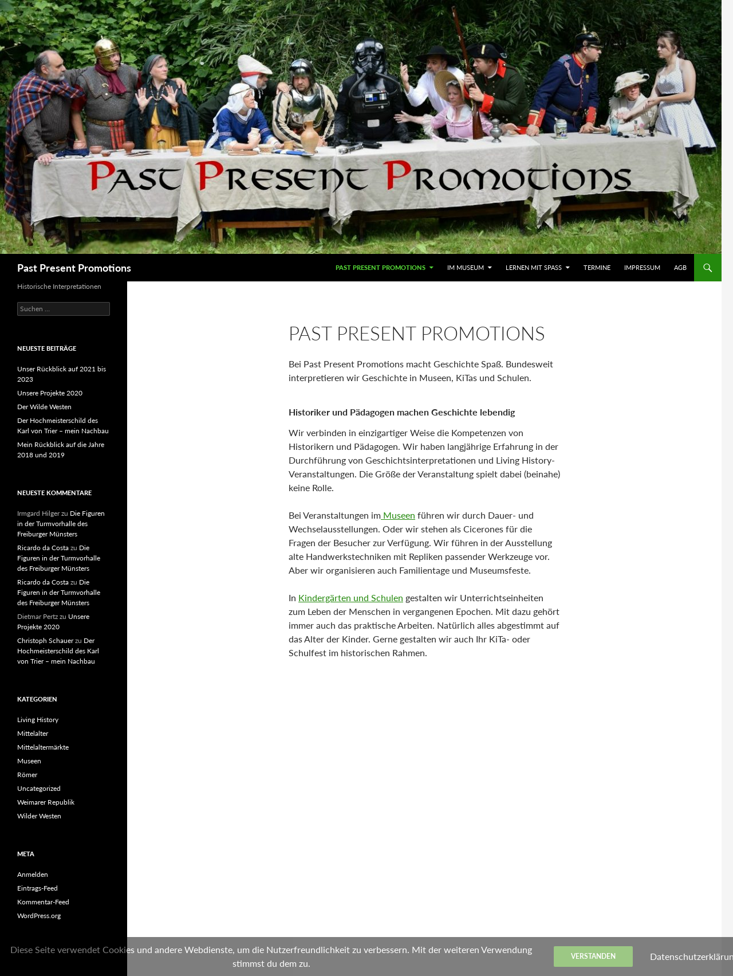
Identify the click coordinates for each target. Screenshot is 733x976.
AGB (680, 267)
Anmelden (32, 874)
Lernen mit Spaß (534, 267)
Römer (27, 774)
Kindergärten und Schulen (350, 597)
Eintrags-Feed (37, 888)
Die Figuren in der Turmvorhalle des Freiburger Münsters (61, 523)
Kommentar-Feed (43, 901)
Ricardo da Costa (43, 547)
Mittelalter (32, 733)
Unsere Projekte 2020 (49, 393)
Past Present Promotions (74, 267)
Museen (398, 514)
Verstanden (593, 956)
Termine (597, 267)
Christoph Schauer (45, 640)
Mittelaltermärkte (43, 747)
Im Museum (465, 267)
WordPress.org (39, 915)
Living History (37, 719)
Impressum (642, 267)
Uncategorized (39, 788)
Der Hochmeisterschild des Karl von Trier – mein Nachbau (58, 650)
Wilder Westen (39, 816)
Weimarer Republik (45, 802)
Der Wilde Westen (44, 406)
